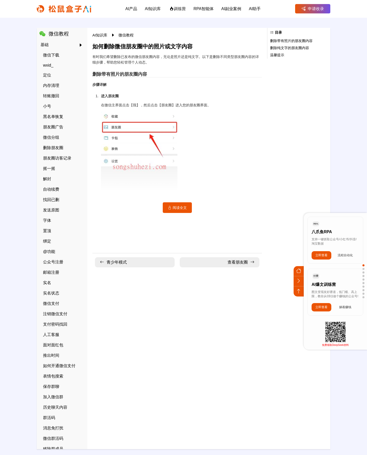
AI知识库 (100, 35)
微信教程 (126, 35)
